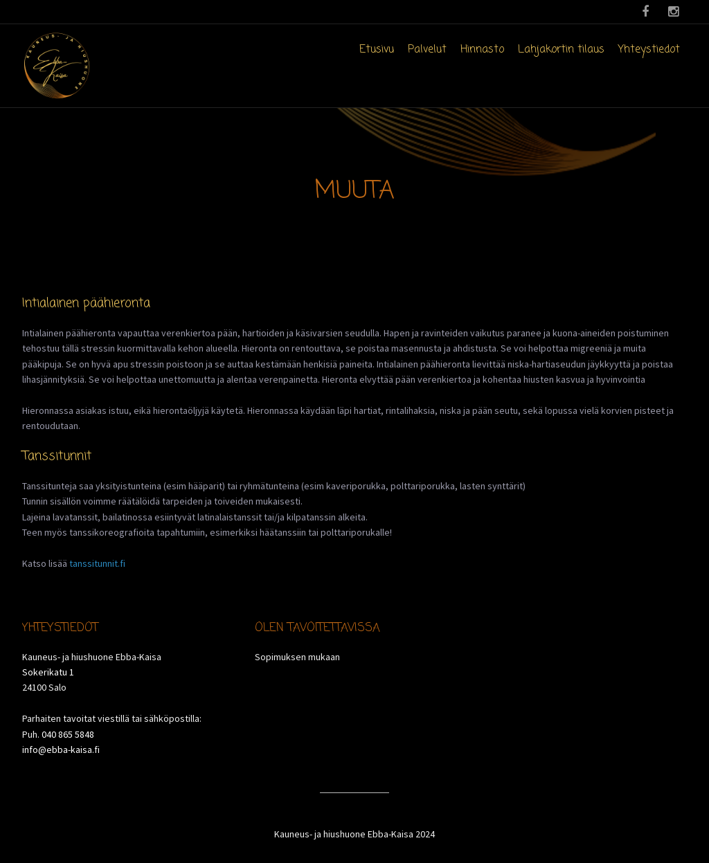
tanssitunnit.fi (97, 563)
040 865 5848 (68, 734)
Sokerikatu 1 (48, 672)
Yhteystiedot (649, 49)
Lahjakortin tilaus (561, 49)
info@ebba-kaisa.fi (61, 749)
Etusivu (376, 49)
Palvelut (427, 49)
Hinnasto (482, 49)
